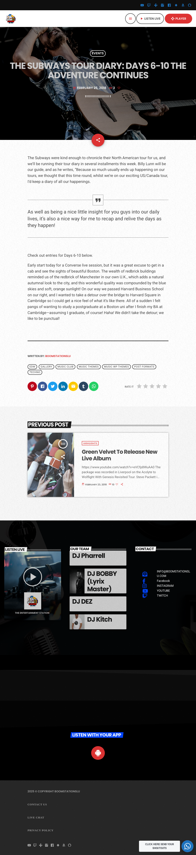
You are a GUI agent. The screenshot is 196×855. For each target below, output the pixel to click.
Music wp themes (116, 366)
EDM (32, 366)
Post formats (144, 366)
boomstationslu (58, 356)
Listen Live (150, 18)
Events (98, 53)
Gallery (46, 366)
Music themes (89, 366)
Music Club (65, 366)
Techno (34, 372)
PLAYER (178, 18)
